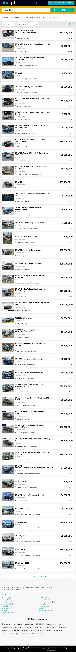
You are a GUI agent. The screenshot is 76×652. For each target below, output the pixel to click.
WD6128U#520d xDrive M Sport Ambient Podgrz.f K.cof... (30, 140)
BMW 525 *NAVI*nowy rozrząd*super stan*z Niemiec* (31, 344)
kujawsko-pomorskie (8, 612)
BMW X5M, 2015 (21, 549)
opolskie (41, 604)
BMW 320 (18, 182)
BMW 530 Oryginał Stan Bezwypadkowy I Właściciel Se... (30, 276)
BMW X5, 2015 (20, 536)
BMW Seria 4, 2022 (22, 563)
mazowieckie (5, 598)
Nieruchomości (51, 624)
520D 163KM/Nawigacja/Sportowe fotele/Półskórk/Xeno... (28, 331)
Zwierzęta (29, 627)
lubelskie (41, 598)
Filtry (6, 24)
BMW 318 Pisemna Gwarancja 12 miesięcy (31, 495)
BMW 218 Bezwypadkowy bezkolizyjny (29, 373)
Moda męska (29, 624)
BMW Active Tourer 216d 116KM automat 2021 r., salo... (30, 399)
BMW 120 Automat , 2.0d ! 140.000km (28, 87)
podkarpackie (43, 600)
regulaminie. (51, 650)
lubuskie (41, 608)
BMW (44, 17)
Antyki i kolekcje (50, 627)
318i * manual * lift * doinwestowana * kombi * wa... (32, 195)
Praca (60, 624)
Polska (3, 594)
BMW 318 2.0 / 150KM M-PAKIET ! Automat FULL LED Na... (31, 167)
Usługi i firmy (15, 630)
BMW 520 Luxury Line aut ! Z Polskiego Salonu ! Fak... (32, 304)
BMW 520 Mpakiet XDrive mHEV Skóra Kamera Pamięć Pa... (29, 154)
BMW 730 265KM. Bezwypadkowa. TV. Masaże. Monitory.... (32, 453)
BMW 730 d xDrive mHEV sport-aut (28, 250)
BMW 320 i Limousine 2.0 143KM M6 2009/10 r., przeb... (31, 440)
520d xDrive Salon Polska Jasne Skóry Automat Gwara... (29, 208)
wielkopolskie (5, 604)
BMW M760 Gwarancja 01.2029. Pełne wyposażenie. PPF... (29, 385)
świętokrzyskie (43, 606)
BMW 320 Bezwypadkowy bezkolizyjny (29, 359)
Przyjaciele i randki (38, 634)
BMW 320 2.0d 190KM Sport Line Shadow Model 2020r (30, 59)
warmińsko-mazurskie (46, 610)
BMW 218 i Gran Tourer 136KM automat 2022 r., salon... (32, 412)
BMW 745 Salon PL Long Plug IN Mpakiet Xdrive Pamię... (30, 290)
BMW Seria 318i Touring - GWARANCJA (29, 223)
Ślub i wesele (63, 627)
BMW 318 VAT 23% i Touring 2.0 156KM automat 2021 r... (29, 426)
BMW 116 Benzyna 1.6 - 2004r (26, 236)
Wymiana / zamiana (22, 634)
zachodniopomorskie (45, 602)
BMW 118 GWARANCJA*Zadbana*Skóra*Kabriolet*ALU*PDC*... (35, 467)
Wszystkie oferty (7, 17)
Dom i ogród (19, 627)
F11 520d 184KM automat (24, 318)
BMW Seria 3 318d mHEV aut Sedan (28, 264)
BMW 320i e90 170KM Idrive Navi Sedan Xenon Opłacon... (32, 99)
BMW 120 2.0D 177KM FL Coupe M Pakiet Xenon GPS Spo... (30, 127)
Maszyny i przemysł (28, 630)
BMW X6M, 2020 (21, 522)
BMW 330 (18, 73)
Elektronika (38, 627)
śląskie (3, 600)
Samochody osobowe (33, 17)
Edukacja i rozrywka (44, 630)
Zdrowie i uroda (6, 627)
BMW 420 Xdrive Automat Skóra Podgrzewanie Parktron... (27, 45)
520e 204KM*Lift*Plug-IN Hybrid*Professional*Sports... (26, 31)
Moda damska (17, 624)
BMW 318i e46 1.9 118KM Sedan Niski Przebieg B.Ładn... (29, 113)
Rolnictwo (4, 630)
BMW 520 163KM (21, 481)
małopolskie (5, 606)
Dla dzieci (39, 624)
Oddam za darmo (7, 634)
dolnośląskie (5, 602)
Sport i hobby (58, 630)
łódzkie (3, 610)
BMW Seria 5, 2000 (22, 509)
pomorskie (4, 608)
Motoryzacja (19, 17)
